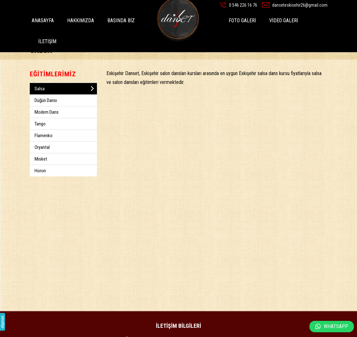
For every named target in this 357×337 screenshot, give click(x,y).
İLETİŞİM (47, 41)
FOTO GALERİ (242, 20)
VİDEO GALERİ (283, 20)
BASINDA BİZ (121, 20)
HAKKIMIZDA (80, 20)
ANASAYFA (43, 20)
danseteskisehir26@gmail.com (300, 5)
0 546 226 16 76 (243, 5)
